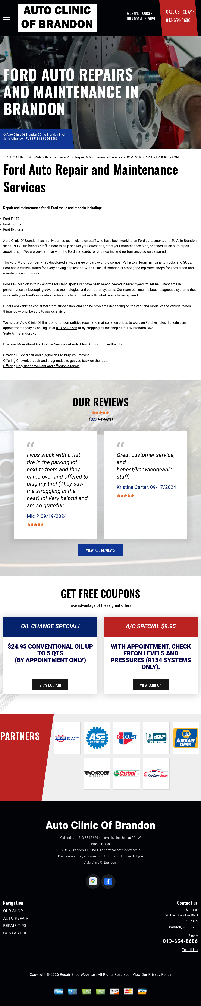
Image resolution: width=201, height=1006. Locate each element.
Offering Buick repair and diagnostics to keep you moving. (47, 355)
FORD (176, 157)
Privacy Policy (159, 975)
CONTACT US (15, 933)
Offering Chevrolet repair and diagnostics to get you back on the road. (55, 361)
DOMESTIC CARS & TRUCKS (147, 157)
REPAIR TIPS (14, 925)
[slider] (100, 412)
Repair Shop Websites (78, 975)
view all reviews (100, 550)
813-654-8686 (178, 20)
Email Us (190, 950)
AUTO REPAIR (15, 918)
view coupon (50, 685)
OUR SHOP (13, 911)
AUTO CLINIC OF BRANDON (27, 157)
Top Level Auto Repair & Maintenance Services (87, 157)
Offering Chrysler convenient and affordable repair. (41, 366)
